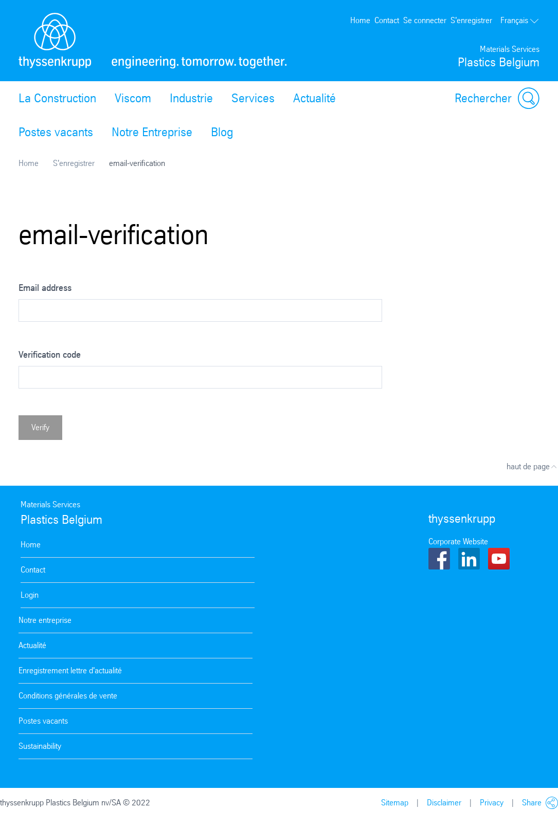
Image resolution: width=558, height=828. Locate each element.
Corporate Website (458, 541)
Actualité (314, 98)
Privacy (491, 802)
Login (30, 595)
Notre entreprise (45, 620)
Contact (386, 20)
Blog (222, 132)
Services (253, 98)
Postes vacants (56, 132)
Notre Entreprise (152, 132)
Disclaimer (444, 802)
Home (360, 20)
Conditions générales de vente (68, 696)
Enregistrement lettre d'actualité (70, 670)
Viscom (133, 98)
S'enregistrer (471, 20)
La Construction (57, 98)
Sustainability (40, 746)
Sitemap (394, 802)
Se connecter (424, 20)
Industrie (191, 98)
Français (519, 20)
